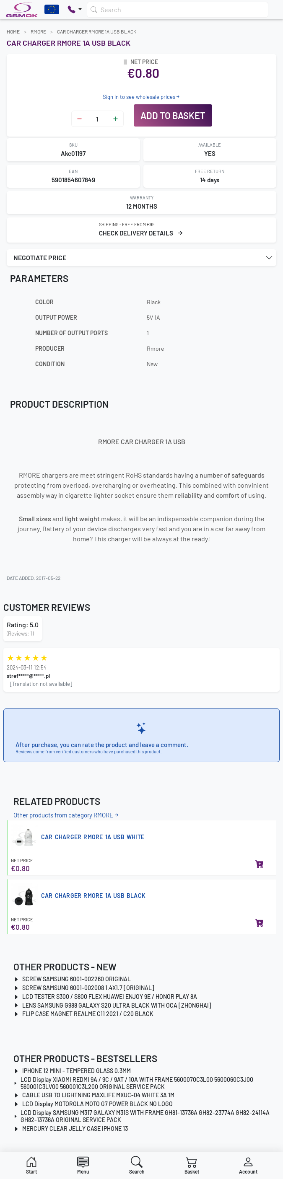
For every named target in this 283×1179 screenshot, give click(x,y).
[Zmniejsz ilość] (79, 119)
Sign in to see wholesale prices (142, 96)
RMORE (38, 31)
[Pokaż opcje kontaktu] (74, 10)
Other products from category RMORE (66, 815)
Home (13, 31)
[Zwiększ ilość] (115, 119)
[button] (141, 257)
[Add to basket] (260, 864)
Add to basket (172, 115)
